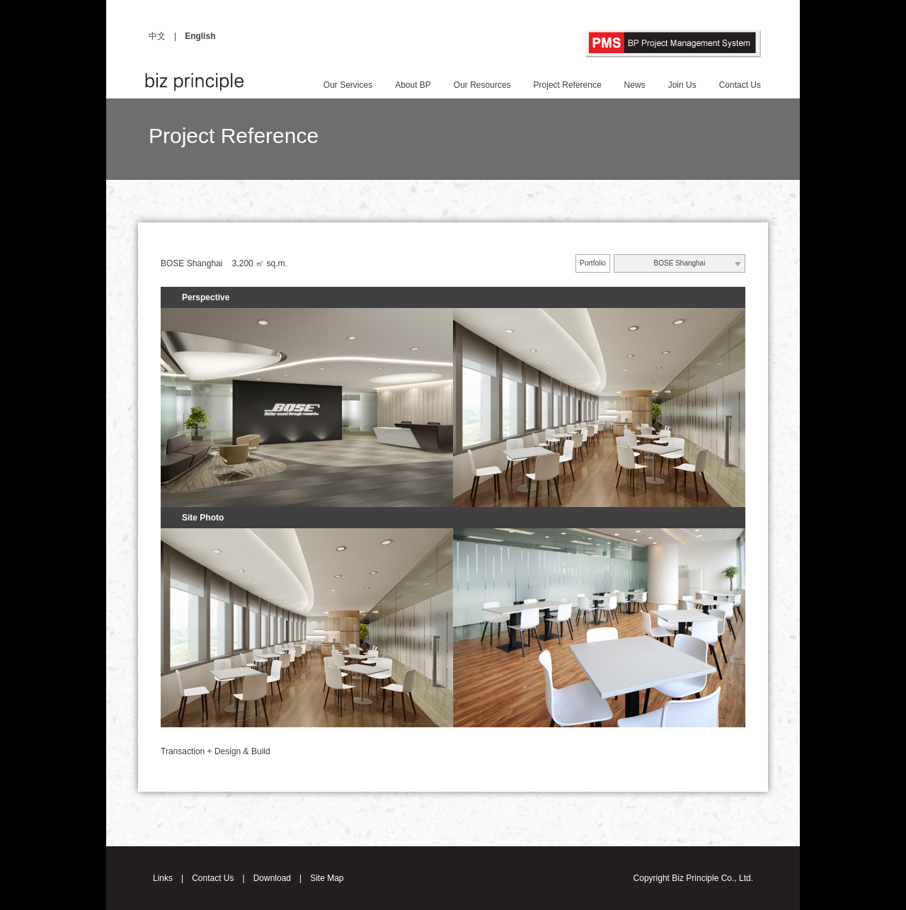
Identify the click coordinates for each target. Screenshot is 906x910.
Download (272, 878)
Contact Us (740, 85)
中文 (157, 36)
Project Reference (568, 85)
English (200, 36)
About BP (413, 85)
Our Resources (482, 85)
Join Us (682, 85)
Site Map (326, 878)
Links (163, 878)
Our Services (347, 85)
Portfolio (593, 263)
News (635, 85)
